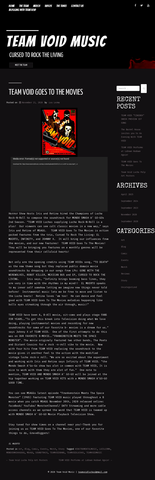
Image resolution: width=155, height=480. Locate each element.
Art (20, 449)
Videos (48, 6)
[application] (59, 184)
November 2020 (129, 214)
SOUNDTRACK (41, 452)
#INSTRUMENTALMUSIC (86, 449)
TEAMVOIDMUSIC (94, 452)
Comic (35, 449)
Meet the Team (21, 65)
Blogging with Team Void (22, 10)
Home (12, 6)
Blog (27, 449)
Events (44, 449)
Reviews (125, 273)
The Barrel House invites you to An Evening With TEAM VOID (131, 135)
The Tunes (61, 6)
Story (61, 449)
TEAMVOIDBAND (57, 452)
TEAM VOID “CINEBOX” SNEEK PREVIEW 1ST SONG (132, 119)
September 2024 (129, 201)
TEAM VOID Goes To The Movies (46, 92)
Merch (36, 6)
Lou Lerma (54, 102)
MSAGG (30, 452)
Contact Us (77, 6)
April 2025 (127, 194)
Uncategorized (129, 287)
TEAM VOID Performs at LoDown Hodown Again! (85, 460)
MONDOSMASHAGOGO (15, 452)
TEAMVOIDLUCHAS (75, 452)
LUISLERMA (104, 449)
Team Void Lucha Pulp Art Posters (27, 460)
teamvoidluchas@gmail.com (92, 472)
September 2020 (129, 221)
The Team (23, 6)
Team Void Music (56, 41)
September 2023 (129, 208)
